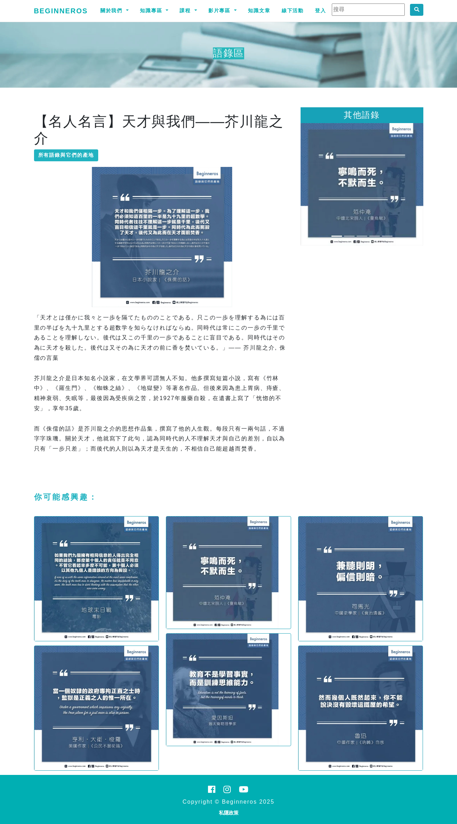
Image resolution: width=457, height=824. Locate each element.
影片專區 (220, 10)
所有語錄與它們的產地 (66, 155)
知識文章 (259, 10)
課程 (186, 10)
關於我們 (112, 10)
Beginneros (61, 11)
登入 (320, 10)
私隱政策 (228, 813)
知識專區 (152, 10)
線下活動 (293, 10)
